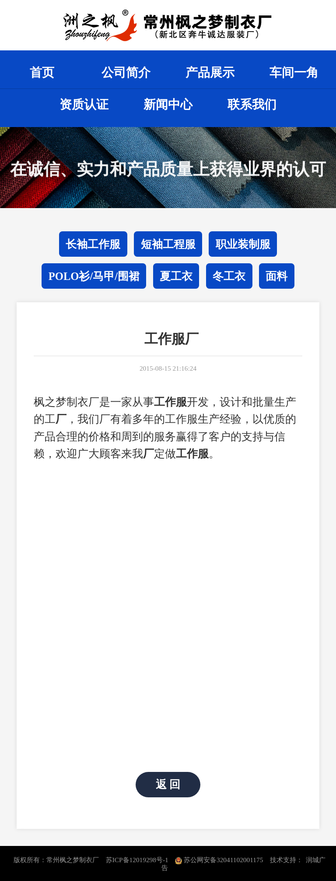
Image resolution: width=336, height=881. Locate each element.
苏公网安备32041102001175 (219, 859)
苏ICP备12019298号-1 (137, 859)
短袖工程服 (168, 244)
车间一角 (294, 72)
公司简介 (126, 72)
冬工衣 (229, 276)
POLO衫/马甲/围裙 (94, 276)
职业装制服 (243, 244)
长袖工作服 (93, 244)
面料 (276, 276)
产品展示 (210, 72)
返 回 (168, 785)
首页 (42, 72)
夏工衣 (176, 276)
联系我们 (252, 104)
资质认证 (84, 104)
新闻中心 (168, 104)
